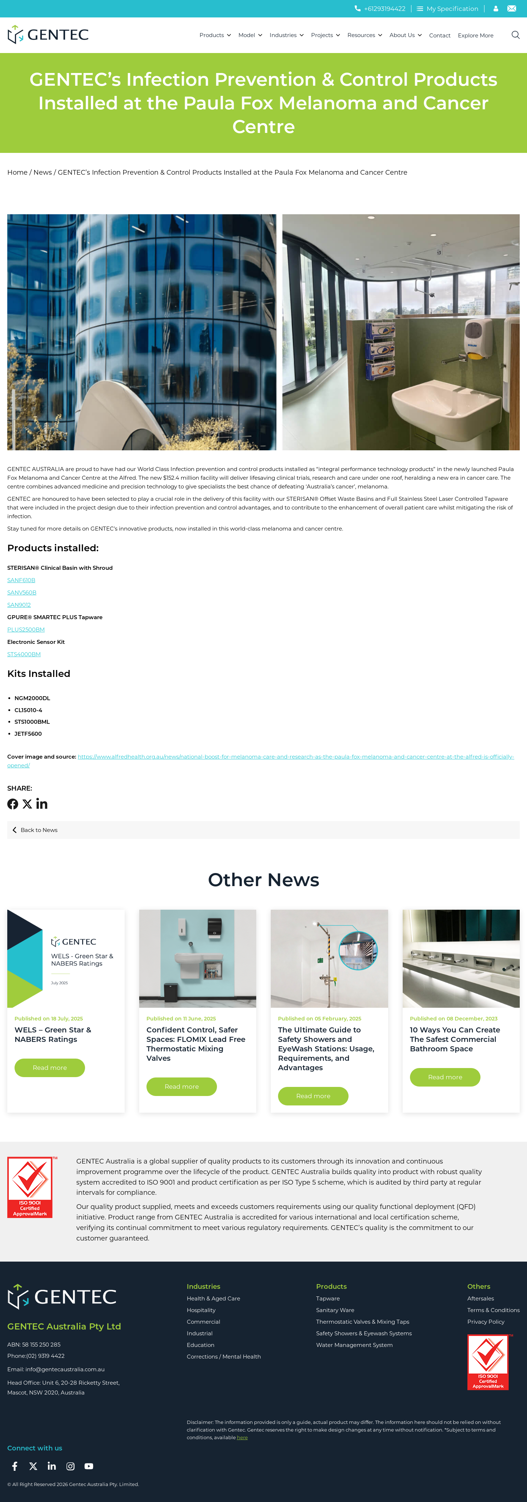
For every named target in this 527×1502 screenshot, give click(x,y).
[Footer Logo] (64, 1297)
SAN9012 (19, 604)
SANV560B (21, 592)
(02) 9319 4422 (45, 1355)
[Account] (497, 9)
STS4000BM (24, 654)
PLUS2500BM (26, 629)
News (42, 172)
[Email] (511, 9)
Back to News (34, 829)
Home (17, 172)
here (242, 1437)
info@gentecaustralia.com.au (65, 1369)
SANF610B (21, 580)
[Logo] (51, 35)
